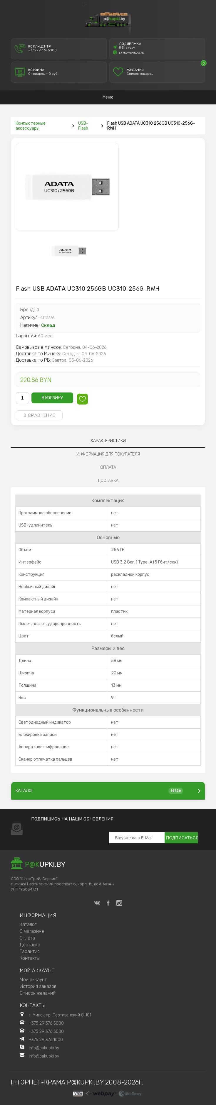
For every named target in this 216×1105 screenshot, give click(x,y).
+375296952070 (128, 53)
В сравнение (39, 415)
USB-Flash (83, 126)
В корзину (52, 397)
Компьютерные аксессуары (31, 126)
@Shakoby (124, 48)
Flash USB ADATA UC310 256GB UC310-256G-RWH (151, 126)
